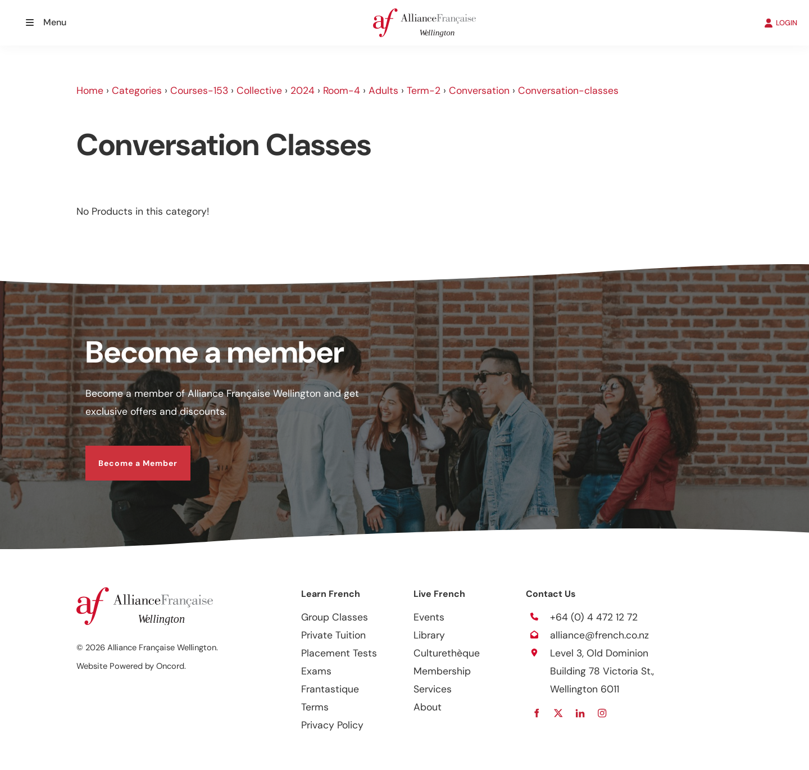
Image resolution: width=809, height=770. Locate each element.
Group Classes (334, 617)
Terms (315, 707)
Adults (383, 90)
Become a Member (125, 455)
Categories (137, 90)
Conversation (479, 90)
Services (432, 689)
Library (429, 635)
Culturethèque (446, 653)
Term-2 (423, 90)
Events (428, 617)
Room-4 (341, 90)
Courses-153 (199, 90)
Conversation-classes (568, 90)
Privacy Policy (332, 725)
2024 (302, 90)
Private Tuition (333, 635)
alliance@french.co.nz (599, 635)
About (427, 707)
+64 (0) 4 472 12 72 (594, 617)
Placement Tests (339, 653)
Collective (259, 90)
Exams (316, 671)
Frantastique (330, 689)
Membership (442, 671)
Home (89, 90)
